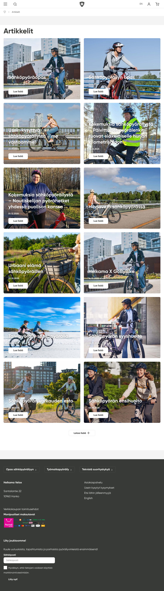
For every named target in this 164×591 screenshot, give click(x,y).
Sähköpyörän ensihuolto (122, 392)
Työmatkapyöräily (59, 469)
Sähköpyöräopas (42, 68)
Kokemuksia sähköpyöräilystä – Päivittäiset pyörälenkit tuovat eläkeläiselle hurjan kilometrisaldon (122, 133)
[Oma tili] (149, 4)
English (88, 498)
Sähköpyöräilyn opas (122, 68)
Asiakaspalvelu (93, 482)
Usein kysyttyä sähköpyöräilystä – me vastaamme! (42, 133)
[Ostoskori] (157, 4)
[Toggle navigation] (5, 4)
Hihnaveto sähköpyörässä (122, 198)
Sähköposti (10, 554)
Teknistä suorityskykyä (97, 469)
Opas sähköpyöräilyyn (21, 469)
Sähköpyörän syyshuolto (122, 327)
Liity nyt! (12, 579)
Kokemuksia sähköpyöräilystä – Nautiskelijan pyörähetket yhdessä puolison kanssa (42, 198)
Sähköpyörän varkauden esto (42, 392)
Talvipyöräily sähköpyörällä (42, 327)
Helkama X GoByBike (122, 262)
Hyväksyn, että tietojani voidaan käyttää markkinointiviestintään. (28, 570)
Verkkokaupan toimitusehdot (21, 509)
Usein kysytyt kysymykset (99, 487)
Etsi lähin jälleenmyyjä (97, 493)
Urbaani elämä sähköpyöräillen (42, 262)
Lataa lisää (80, 432)
